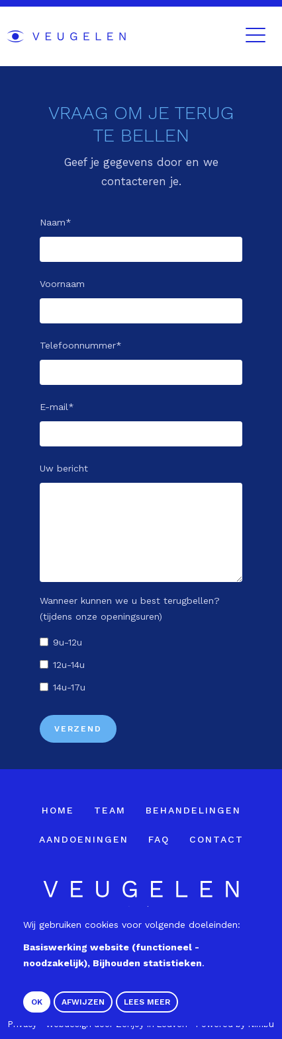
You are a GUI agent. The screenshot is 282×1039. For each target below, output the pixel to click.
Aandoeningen (83, 839)
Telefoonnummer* (81, 345)
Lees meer (147, 1002)
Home (58, 810)
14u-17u (69, 687)
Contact (216, 839)
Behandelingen (193, 810)
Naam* (55, 222)
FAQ (158, 839)
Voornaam (62, 283)
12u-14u (69, 664)
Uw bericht (64, 468)
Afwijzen (83, 1002)
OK (36, 1002)
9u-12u (67, 642)
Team (110, 810)
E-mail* (57, 406)
